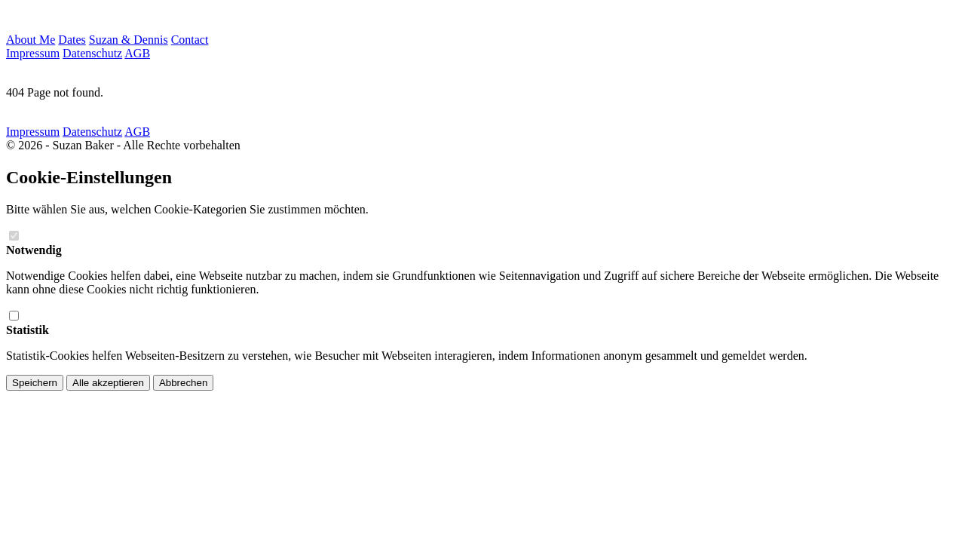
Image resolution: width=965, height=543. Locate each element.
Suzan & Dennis (128, 39)
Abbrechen (183, 382)
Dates (71, 39)
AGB (137, 53)
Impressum (33, 53)
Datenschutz (92, 53)
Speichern (34, 382)
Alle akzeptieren (108, 382)
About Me (30, 39)
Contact (190, 39)
